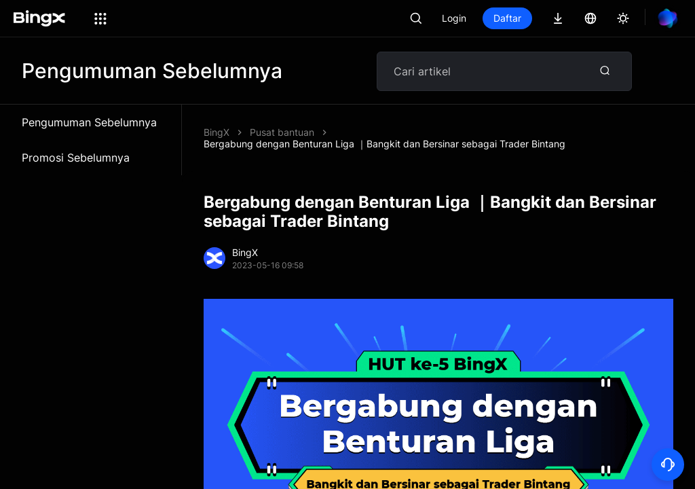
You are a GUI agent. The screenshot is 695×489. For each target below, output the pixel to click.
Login (454, 18)
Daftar (507, 18)
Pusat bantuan (282, 132)
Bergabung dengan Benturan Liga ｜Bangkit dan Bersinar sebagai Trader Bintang (384, 143)
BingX (216, 132)
